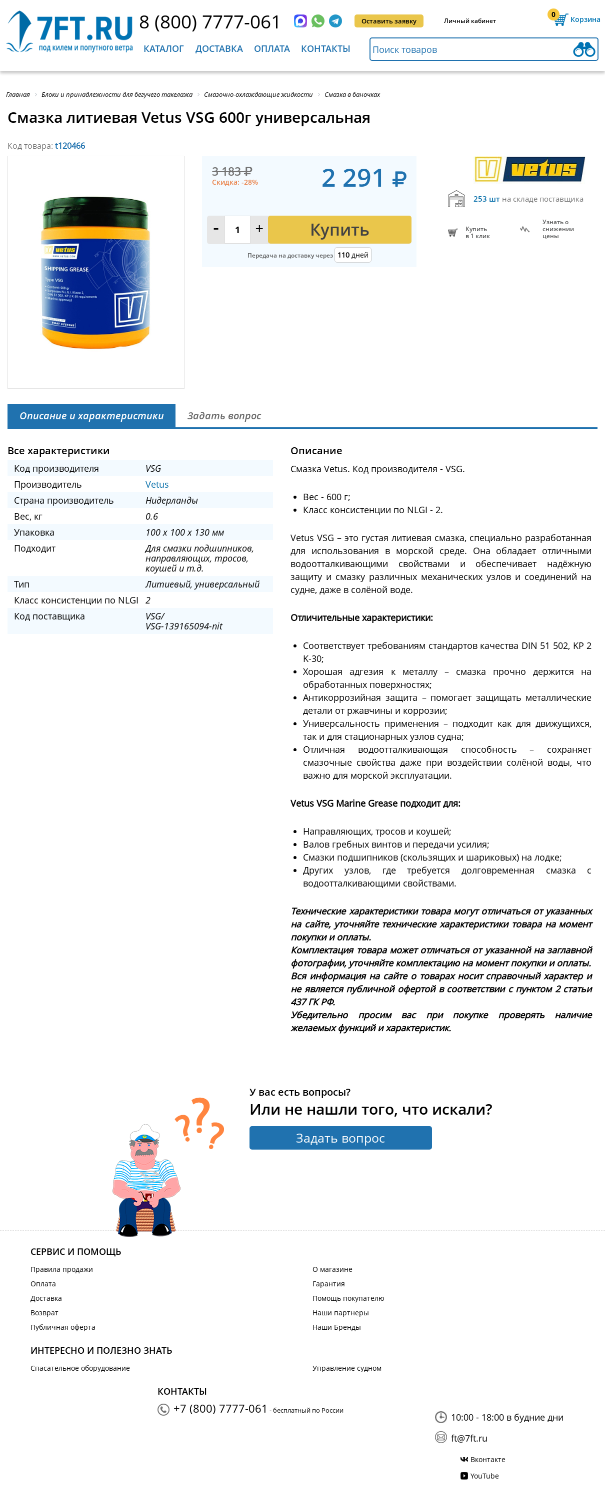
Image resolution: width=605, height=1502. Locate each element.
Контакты (325, 48)
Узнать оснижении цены (558, 229)
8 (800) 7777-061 (210, 21)
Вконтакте (488, 1459)
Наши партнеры (340, 1312)
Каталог (164, 48)
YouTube (484, 1476)
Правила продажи (61, 1269)
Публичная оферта (63, 1327)
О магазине (332, 1269)
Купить (340, 229)
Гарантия (328, 1283)
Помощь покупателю (348, 1298)
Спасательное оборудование (80, 1368)
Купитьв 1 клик (478, 233)
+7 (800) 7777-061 (221, 1408)
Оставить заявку (389, 20)
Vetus (157, 484)
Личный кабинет (470, 20)
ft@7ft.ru (469, 1438)
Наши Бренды (336, 1327)
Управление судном (347, 1368)
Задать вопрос (340, 1137)
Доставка (219, 48)
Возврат (44, 1312)
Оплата (272, 48)
